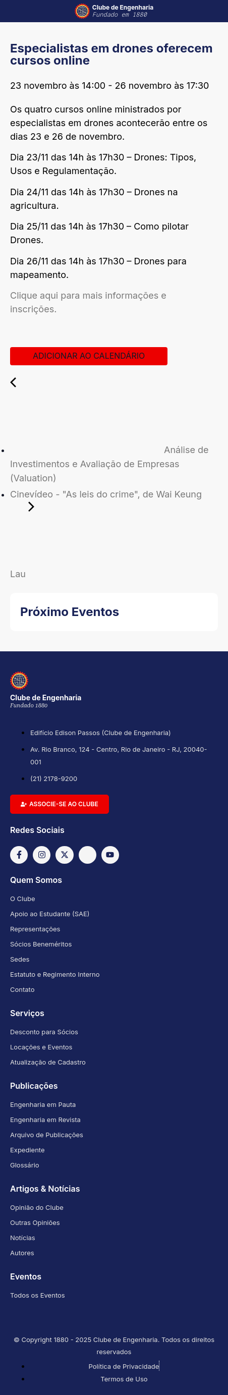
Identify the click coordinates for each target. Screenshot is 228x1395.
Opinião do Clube (37, 1207)
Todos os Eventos (37, 1295)
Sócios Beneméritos (41, 944)
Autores (22, 1253)
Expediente (27, 1150)
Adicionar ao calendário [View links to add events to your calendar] (89, 356)
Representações (35, 929)
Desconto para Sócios (44, 1032)
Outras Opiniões (35, 1222)
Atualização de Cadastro (48, 1062)
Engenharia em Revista (45, 1119)
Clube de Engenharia (122, 11)
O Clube (22, 899)
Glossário (24, 1165)
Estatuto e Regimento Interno (55, 974)
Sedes (19, 959)
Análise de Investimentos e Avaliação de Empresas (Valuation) (109, 463)
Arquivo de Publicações (46, 1135)
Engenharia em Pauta (43, 1104)
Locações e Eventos (41, 1047)
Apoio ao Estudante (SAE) (50, 914)
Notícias (22, 1238)
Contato (22, 989)
